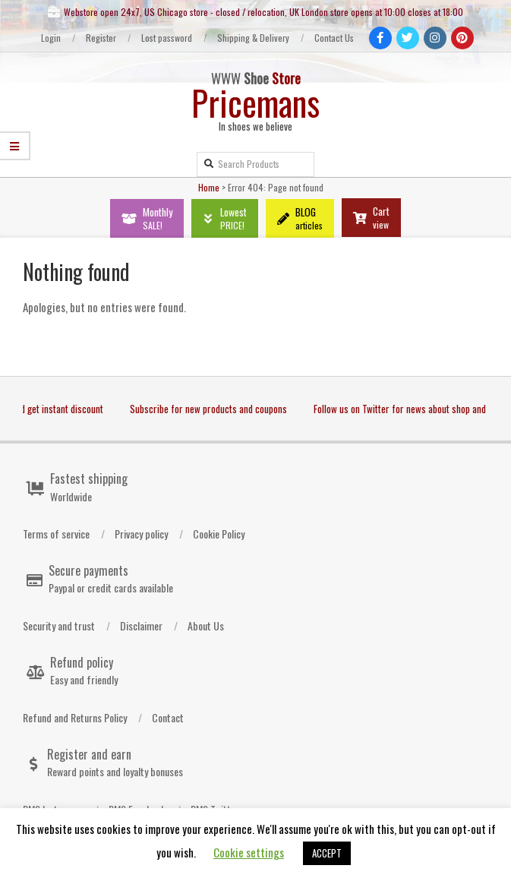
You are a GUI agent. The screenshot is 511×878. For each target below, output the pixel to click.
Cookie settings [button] (248, 852)
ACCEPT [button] (327, 853)
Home (208, 187)
